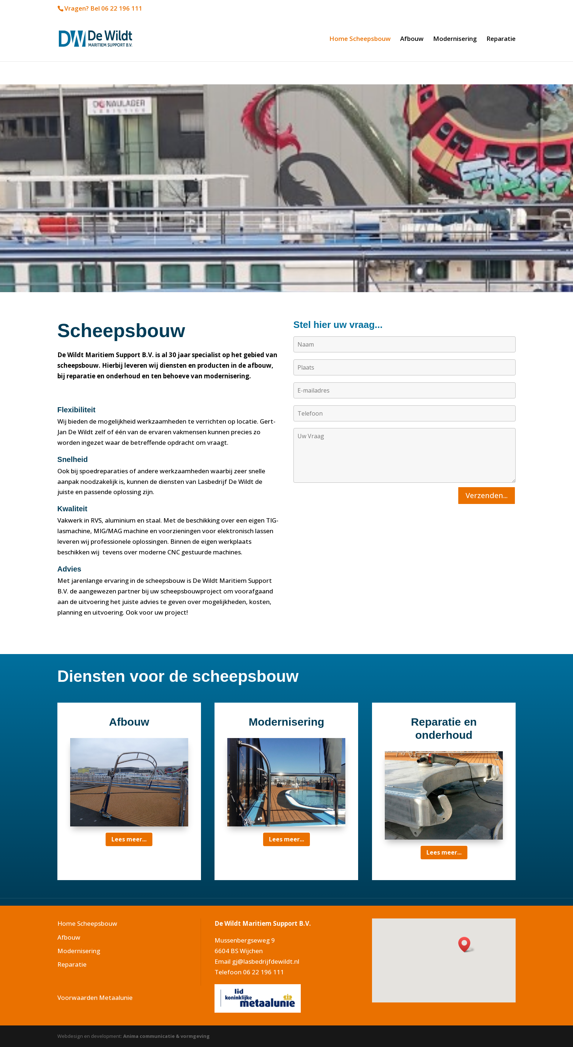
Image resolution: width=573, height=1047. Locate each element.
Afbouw (412, 39)
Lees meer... (129, 839)
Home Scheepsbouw (360, 39)
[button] (466, 944)
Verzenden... (487, 495)
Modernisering (455, 39)
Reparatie (501, 39)
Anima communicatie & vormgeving (166, 1036)
